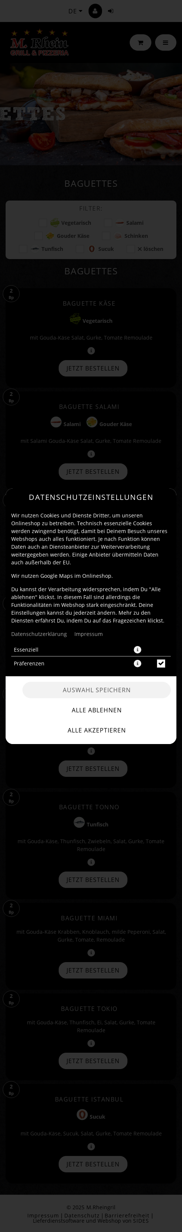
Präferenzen (29, 663)
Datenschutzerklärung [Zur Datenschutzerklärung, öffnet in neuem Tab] (39, 633)
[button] (137, 649)
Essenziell (26, 649)
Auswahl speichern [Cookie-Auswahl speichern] (97, 690)
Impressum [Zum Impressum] (88, 633)
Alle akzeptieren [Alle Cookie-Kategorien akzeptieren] (97, 730)
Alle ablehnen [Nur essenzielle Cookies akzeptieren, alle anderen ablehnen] (97, 710)
